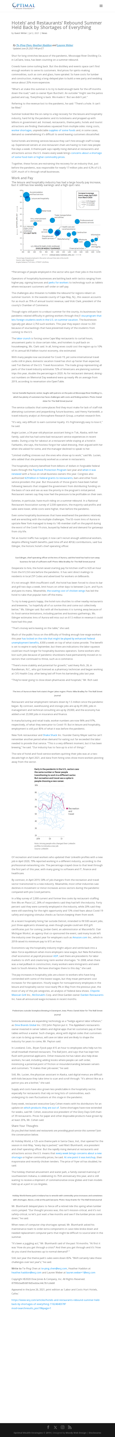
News (44, 33)
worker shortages (22, 130)
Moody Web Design (76, 1432)
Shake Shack (50, 735)
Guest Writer (20, 33)
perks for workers (59, 282)
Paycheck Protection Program (50, 470)
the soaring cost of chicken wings (66, 590)
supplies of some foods (62, 130)
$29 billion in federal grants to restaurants (49, 478)
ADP (55, 956)
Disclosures (95, 1432)
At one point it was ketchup (79, 1157)
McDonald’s (38, 995)
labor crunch (24, 338)
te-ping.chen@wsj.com (54, 1268)
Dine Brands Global (25, 1025)
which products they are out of (41, 1107)
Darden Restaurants (91, 995)
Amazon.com (79, 937)
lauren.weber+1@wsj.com (80, 1272)
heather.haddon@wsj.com (26, 1272)
